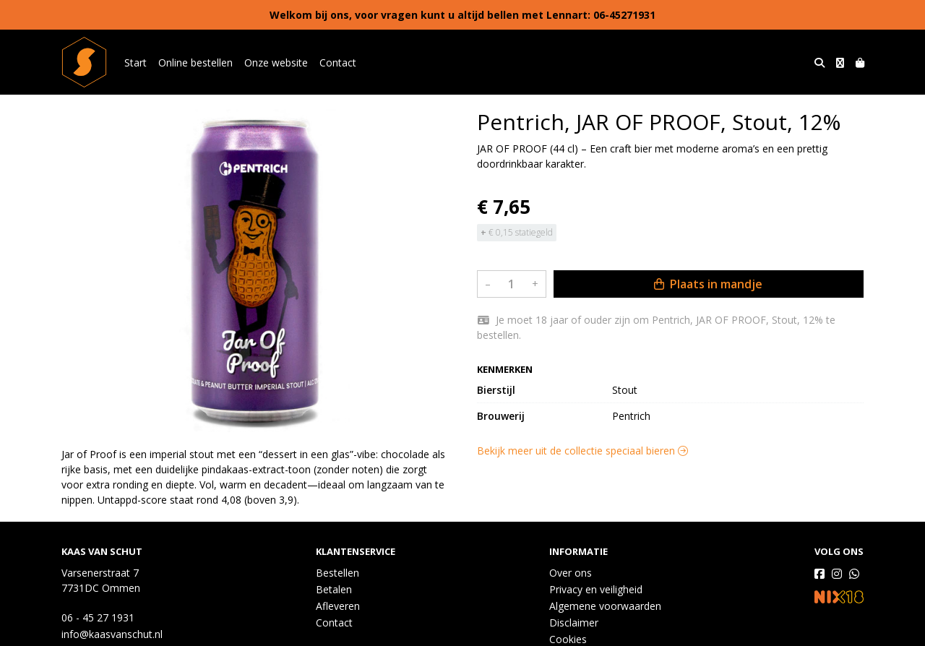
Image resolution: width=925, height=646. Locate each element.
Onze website (276, 62)
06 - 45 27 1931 (97, 617)
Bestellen (337, 573)
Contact (337, 62)
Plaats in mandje (708, 284)
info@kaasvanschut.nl (112, 634)
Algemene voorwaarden (605, 606)
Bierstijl (496, 390)
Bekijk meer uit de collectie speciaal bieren (582, 450)
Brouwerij (501, 416)
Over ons (570, 573)
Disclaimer (573, 622)
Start (135, 62)
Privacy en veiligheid (595, 589)
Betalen (334, 589)
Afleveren (338, 606)
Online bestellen (195, 62)
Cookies (568, 639)
